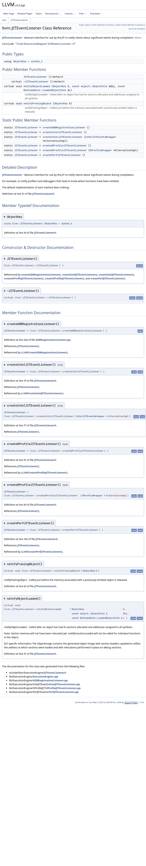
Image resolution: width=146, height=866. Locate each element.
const (75, 86)
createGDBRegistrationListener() (41, 274)
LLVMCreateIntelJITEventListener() (42, 393)
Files (82, 13)
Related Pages (24, 13)
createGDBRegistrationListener (64, 127)
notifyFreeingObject (37, 103)
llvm (4, 20)
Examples (95, 13)
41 (23, 193)
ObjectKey (19, 61)
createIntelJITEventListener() (80, 274)
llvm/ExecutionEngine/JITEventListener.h (45, 44)
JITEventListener (19, 20)
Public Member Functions (103, 25)
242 (26, 339)
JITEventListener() (28, 346)
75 (25, 380)
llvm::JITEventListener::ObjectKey (34, 223)
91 (25, 460)
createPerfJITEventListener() (108, 278)
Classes (70, 13)
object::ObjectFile (94, 86)
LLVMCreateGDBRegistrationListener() (44, 352)
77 (25, 425)
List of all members (136, 29)
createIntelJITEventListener (62, 132)
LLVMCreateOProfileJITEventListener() (44, 472)
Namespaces (53, 13)
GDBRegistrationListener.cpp (53, 339)
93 (25, 504)
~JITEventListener (35, 81)
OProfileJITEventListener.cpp (63, 688)
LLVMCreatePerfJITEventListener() (41, 551)
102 (26, 539)
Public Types (84, 25)
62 (25, 586)
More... (139, 37)
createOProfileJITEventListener (65, 145)
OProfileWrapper (101, 150)
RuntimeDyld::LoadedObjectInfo (44, 90)
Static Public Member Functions (130, 25)
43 (25, 232)
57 (25, 653)
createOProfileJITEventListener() (23, 278)
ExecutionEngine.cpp (45, 676)
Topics (38, 13)
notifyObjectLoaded (36, 86)
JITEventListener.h (43, 193)
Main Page (8, 13)
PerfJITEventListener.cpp (64, 692)
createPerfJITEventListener (62, 155)
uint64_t (37, 61)
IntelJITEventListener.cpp (64, 684)
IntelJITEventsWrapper (100, 137)
